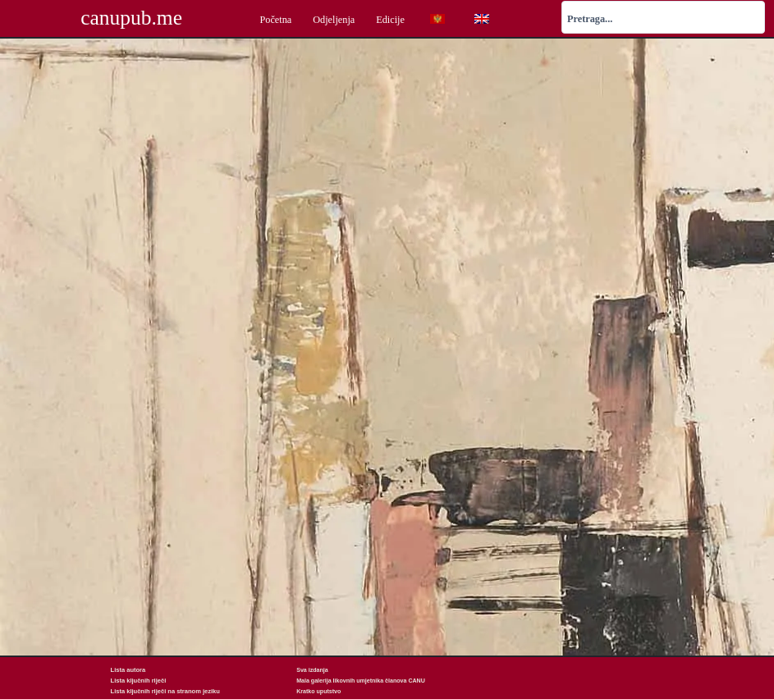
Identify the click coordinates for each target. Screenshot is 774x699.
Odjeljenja (334, 19)
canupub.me (132, 18)
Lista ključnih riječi (137, 680)
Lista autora (127, 670)
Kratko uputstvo (318, 691)
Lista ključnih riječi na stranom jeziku (162, 691)
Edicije (390, 19)
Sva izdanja (311, 670)
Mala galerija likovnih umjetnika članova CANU (360, 680)
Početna (275, 19)
